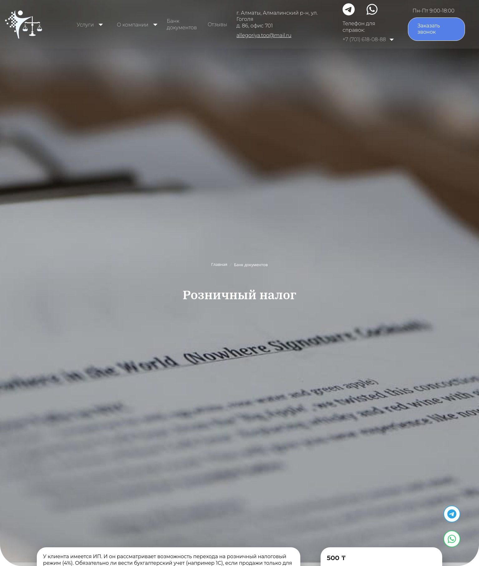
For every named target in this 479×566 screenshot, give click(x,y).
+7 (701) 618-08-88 (364, 39)
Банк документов (182, 24)
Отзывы (217, 24)
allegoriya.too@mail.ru (263, 35)
